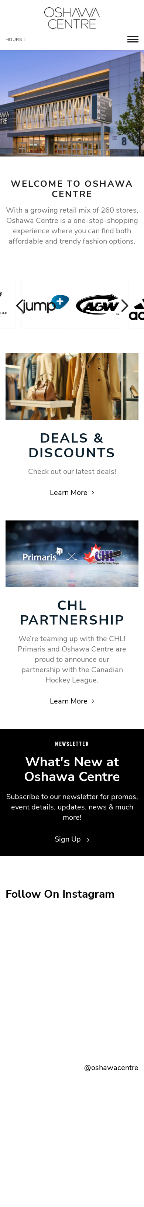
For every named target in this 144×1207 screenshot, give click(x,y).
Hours (15, 39)
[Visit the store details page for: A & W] (99, 304)
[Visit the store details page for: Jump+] (45, 304)
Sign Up (72, 839)
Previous (20, 305)
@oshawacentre (111, 1068)
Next (123, 305)
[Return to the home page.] (72, 18)
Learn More (72, 493)
